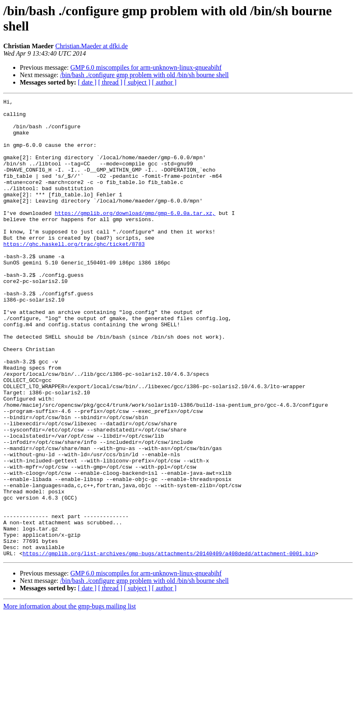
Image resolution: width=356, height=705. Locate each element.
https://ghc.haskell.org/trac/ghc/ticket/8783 (74, 273)
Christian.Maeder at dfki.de (91, 46)
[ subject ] (137, 82)
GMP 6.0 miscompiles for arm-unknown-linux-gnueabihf (146, 67)
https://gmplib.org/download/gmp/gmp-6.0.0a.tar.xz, (135, 236)
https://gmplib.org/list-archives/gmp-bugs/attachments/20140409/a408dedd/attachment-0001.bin (169, 644)
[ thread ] (110, 82)
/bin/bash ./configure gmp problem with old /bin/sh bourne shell (144, 74)
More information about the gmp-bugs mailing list (69, 697)
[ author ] (164, 82)
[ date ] (87, 82)
